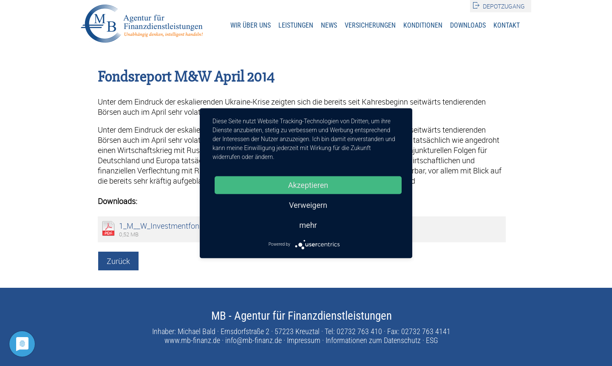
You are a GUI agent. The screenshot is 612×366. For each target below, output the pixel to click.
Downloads (468, 25)
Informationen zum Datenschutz (373, 340)
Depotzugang (504, 6)
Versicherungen (370, 25)
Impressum (303, 340)
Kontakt (506, 25)
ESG (432, 340)
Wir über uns (250, 25)
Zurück (118, 261)
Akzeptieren (308, 184)
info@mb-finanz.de (253, 340)
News (329, 25)
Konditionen (422, 25)
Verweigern (308, 204)
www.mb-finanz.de (192, 340)
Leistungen (295, 25)
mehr (308, 224)
